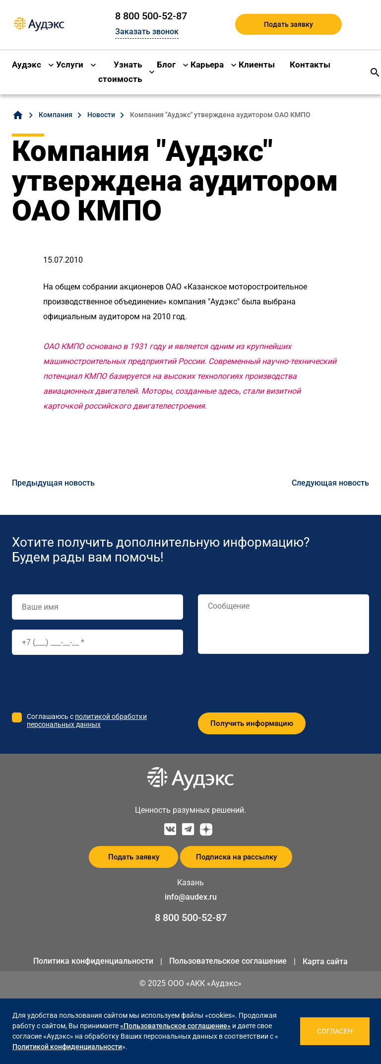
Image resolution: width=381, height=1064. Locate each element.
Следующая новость (330, 483)
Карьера (207, 65)
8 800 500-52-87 (151, 16)
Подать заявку (288, 24)
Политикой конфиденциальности (67, 1047)
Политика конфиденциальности (93, 961)
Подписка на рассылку (236, 856)
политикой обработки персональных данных (87, 720)
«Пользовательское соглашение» (175, 1026)
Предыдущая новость (53, 483)
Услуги (69, 65)
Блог (166, 65)
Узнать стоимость (120, 72)
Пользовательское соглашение (228, 961)
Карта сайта (325, 961)
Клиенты (257, 65)
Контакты (310, 65)
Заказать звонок (147, 31)
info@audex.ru (191, 897)
